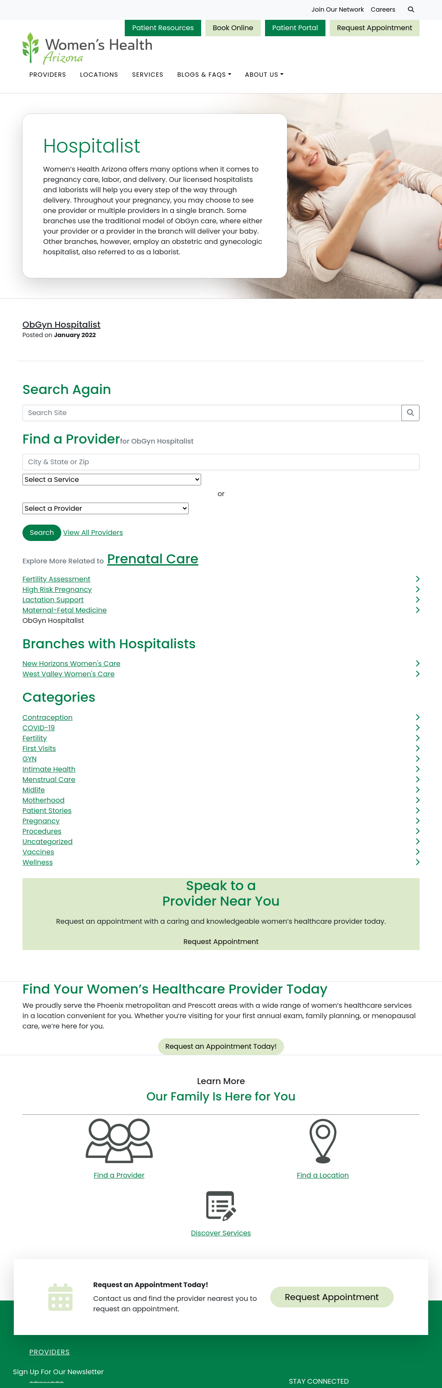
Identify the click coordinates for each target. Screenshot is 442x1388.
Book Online (233, 28)
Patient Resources (163, 28)
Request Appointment (374, 28)
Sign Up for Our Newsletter (58, 1372)
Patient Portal (295, 28)
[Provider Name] (105, 508)
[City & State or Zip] (221, 462)
